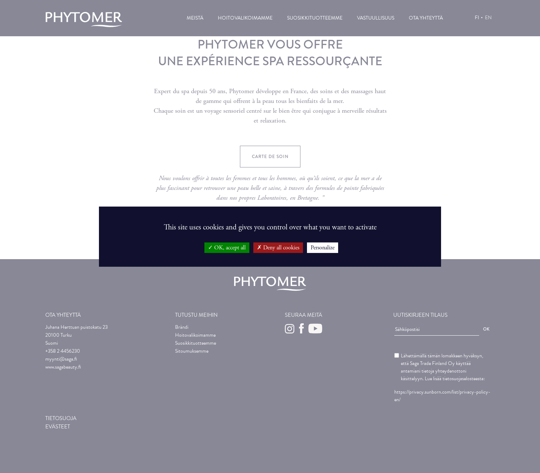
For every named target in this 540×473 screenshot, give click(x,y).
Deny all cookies (278, 247)
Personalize (323, 247)
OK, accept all (227, 247)
